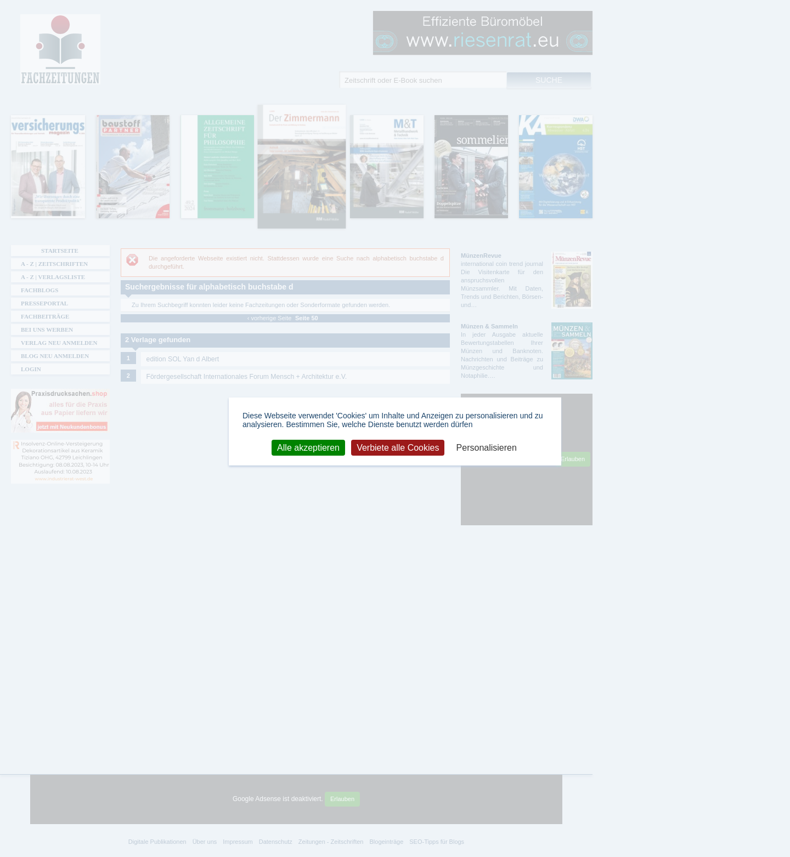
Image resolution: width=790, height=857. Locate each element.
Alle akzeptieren (308, 447)
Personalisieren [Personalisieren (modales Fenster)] (486, 447)
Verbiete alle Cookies (398, 447)
